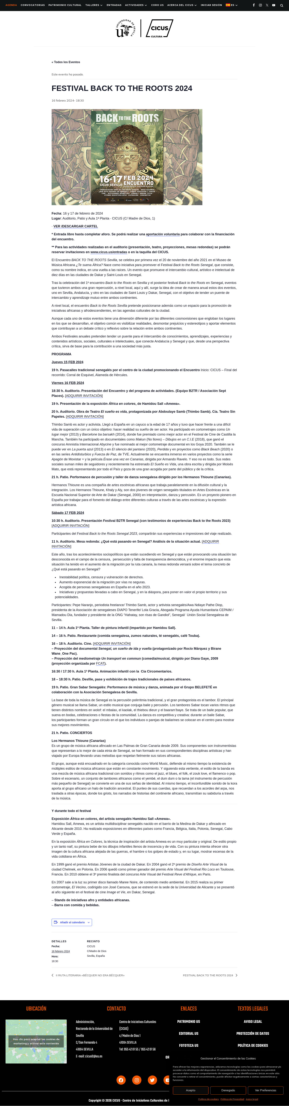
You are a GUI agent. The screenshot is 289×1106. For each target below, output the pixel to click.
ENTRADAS (114, 5)
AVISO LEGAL (253, 1022)
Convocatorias (33, 5)
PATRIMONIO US (189, 1022)
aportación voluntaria (163, 234)
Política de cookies (208, 1099)
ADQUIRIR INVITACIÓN (84, 396)
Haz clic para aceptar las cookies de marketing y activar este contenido (36, 1041)
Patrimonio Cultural (65, 5)
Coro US (157, 5)
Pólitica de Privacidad (232, 1099)
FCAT (100, 663)
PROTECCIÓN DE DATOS (253, 1033)
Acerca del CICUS (180, 5)
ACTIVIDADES (134, 5)
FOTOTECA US (189, 1045)
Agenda (11, 5)
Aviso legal (252, 1099)
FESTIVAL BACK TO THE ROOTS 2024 (207, 975)
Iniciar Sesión (211, 5)
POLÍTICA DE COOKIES (253, 1045)
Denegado (228, 1090)
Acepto (190, 1090)
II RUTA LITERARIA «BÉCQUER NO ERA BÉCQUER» (91, 975)
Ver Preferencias (265, 1090)
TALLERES (92, 5)
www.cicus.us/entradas (108, 252)
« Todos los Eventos (66, 62)
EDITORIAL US (188, 1033)
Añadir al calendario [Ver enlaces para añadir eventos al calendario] (72, 922)
